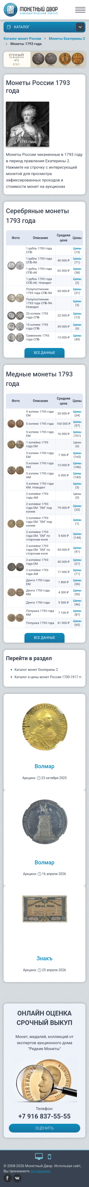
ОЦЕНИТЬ (44, 1128)
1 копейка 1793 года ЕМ (37, 444)
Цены (77, 248)
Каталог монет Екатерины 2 (36, 670)
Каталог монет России (22, 38)
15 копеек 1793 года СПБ (37, 326)
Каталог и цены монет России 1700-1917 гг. (48, 677)
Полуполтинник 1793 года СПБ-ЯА (39, 291)
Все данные (44, 353)
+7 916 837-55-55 (45, 1116)
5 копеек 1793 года (40, 423)
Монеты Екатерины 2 (67, 38)
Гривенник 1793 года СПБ (37, 337)
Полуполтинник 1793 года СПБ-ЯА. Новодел (39, 303)
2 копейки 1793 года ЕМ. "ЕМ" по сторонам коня (38, 535)
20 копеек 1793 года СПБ (37, 315)
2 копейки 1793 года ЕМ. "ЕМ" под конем (39, 507)
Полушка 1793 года (40, 623)
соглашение (40, 1171)
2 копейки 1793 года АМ (37, 495)
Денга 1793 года (38, 602)
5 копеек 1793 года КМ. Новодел (40, 485)
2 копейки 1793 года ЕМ (37, 561)
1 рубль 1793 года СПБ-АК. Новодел (39, 280)
